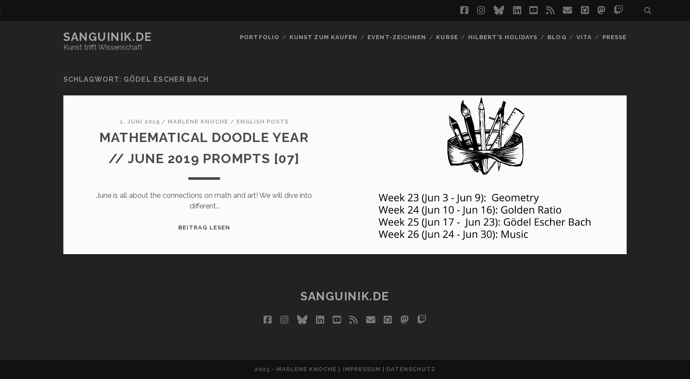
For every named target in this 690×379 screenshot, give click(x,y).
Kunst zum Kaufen (323, 37)
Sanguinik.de (107, 37)
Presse (614, 37)
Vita (584, 37)
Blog (556, 37)
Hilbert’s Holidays (502, 37)
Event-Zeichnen (396, 37)
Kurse (447, 37)
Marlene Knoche (198, 121)
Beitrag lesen (204, 227)
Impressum (362, 369)
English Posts (262, 121)
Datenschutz (411, 369)
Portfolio (259, 37)
